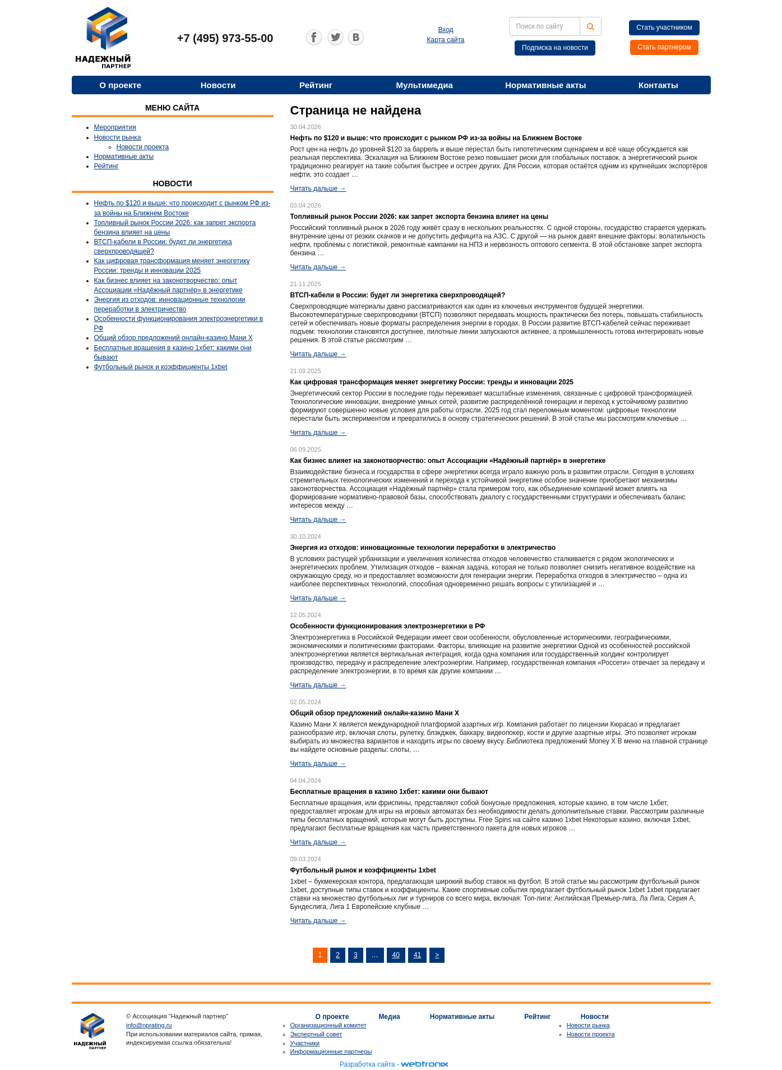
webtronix (424, 1064)
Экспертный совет (316, 1034)
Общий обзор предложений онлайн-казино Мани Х (173, 338)
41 (417, 955)
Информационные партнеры (331, 1051)
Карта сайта (446, 40)
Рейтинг (315, 85)
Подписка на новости (555, 48)
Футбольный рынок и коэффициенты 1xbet (161, 367)
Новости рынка (117, 137)
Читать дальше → (318, 188)
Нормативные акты (545, 85)
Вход (445, 30)
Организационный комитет (328, 1025)
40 (396, 955)
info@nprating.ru (149, 1025)
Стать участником (664, 27)
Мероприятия (115, 127)
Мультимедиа (424, 85)
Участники (305, 1043)
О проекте (120, 85)
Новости (218, 85)
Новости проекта (143, 147)
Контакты (658, 85)
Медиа (389, 1017)
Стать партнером (664, 47)
